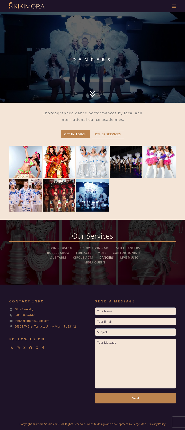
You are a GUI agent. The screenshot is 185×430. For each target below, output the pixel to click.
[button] (174, 6)
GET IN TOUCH (75, 134)
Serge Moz (139, 424)
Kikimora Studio (42, 424)
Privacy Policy (157, 424)
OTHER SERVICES (108, 134)
